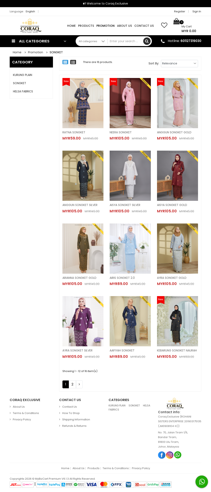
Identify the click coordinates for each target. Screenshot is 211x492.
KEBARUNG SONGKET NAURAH (177, 351)
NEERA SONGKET (121, 132)
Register (179, 11)
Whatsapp (178, 455)
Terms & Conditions (26, 413)
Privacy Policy (22, 420)
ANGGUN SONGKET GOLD (174, 132)
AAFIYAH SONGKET (122, 351)
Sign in (197, 11)
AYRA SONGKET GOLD (172, 278)
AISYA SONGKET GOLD (172, 205)
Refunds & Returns (74, 426)
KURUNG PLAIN (22, 75)
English (31, 11)
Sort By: (154, 63)
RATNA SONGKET (74, 132)
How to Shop (71, 413)
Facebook (162, 455)
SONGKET (56, 52)
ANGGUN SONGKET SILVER (80, 205)
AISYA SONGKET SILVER (125, 205)
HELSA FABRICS (23, 91)
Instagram (170, 455)
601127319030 (191, 41)
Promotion (105, 26)
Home (71, 26)
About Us (124, 26)
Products (86, 26)
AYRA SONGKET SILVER (77, 351)
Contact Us (144, 26)
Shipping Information (76, 420)
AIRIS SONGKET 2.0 (122, 278)
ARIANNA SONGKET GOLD (79, 278)
